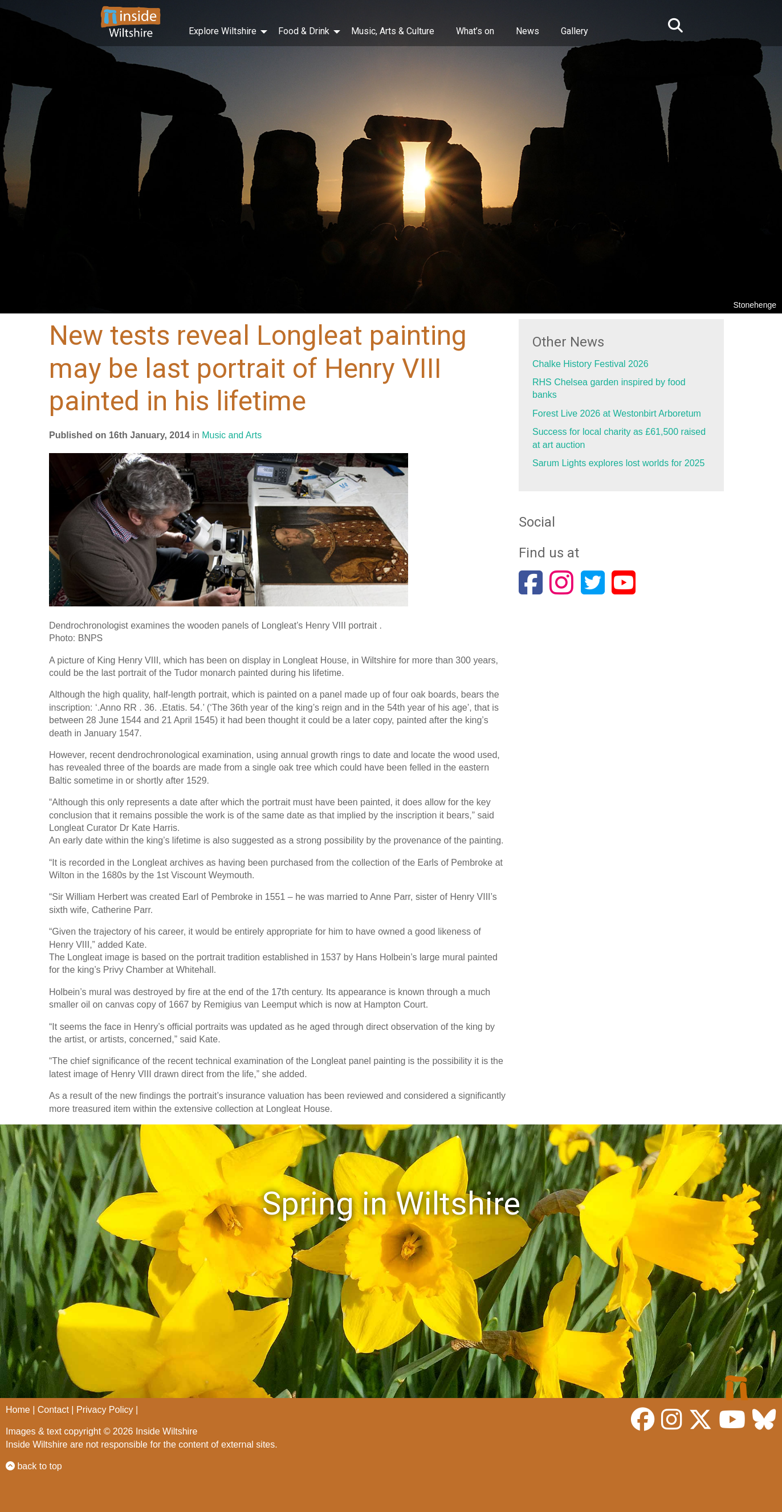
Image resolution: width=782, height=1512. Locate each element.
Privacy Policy (104, 1410)
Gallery (574, 31)
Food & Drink (303, 31)
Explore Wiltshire (222, 31)
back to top (34, 1466)
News (527, 31)
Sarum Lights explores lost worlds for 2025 (618, 463)
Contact (53, 1410)
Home (18, 1410)
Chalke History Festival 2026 (590, 364)
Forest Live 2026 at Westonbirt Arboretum (616, 413)
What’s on (475, 31)
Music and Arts (232, 435)
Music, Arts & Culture (392, 31)
